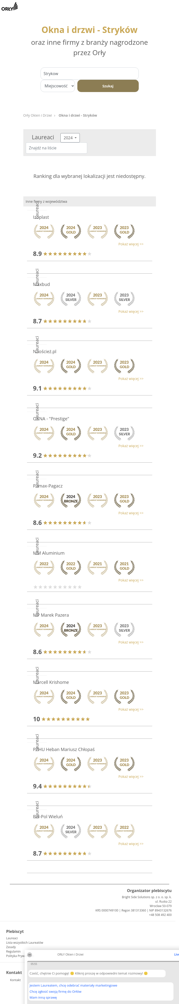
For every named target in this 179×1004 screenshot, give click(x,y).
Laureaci (12, 938)
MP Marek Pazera (51, 615)
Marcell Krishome (51, 682)
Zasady (11, 947)
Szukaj (107, 86)
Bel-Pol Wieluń (48, 816)
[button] (87, 244)
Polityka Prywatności (20, 956)
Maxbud (41, 284)
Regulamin (13, 951)
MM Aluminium (49, 553)
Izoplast (41, 217)
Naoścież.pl (44, 351)
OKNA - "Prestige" (51, 419)
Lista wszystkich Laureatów (24, 943)
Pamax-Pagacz (48, 486)
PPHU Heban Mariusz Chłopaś (64, 749)
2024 (69, 138)
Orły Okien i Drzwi (37, 115)
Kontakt (15, 980)
